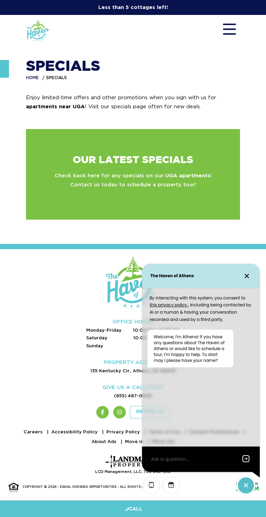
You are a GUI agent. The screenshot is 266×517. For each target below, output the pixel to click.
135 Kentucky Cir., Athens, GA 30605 (133, 370)
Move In (135, 441)
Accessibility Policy (75, 431)
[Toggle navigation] (222, 30)
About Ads (104, 441)
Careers (34, 431)
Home (32, 77)
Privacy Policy (123, 431)
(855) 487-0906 (133, 395)
